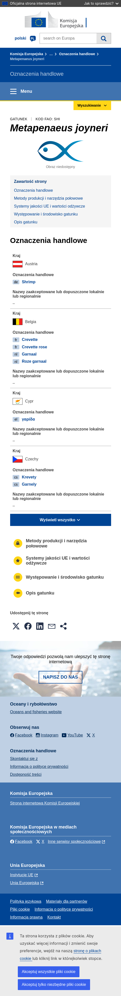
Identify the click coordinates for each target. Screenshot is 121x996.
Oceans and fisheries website (36, 712)
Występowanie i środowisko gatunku (46, 214)
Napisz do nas (60, 677)
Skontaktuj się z (24, 759)
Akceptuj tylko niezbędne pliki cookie (54, 984)
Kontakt (54, 917)
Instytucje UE (21, 875)
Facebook (21, 841)
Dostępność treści (26, 774)
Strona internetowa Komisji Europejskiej (45, 803)
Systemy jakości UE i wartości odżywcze (49, 206)
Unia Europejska (24, 883)
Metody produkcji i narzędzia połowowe (48, 198)
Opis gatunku (25, 222)
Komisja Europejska (26, 54)
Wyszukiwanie (104, 38)
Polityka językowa (25, 901)
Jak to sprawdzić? (101, 3)
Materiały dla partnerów (66, 901)
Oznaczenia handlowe (77, 54)
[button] (16, 626)
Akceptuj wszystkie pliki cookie (48, 972)
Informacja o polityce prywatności (39, 766)
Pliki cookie (20, 909)
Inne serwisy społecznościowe (74, 841)
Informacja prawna (26, 917)
